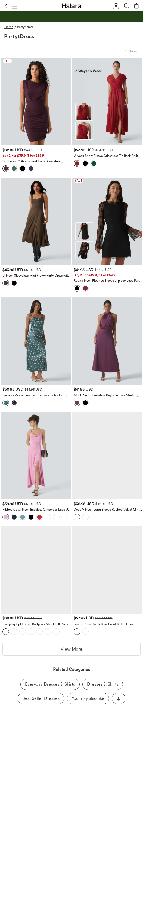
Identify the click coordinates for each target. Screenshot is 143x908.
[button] (5, 6)
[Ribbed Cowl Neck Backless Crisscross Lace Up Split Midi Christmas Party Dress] (36, 455)
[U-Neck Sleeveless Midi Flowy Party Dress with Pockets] (36, 221)
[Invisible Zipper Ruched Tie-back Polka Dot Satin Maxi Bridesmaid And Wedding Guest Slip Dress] (36, 341)
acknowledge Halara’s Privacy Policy (51, 765)
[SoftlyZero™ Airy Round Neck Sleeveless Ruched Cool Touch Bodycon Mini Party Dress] (36, 101)
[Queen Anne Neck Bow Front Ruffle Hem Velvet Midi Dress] (107, 570)
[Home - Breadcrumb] (10, 27)
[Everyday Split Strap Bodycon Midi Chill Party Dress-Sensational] (36, 570)
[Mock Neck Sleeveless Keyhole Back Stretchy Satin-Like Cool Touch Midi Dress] (107, 341)
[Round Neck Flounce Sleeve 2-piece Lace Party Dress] (107, 221)
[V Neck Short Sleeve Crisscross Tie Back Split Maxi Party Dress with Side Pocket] (107, 101)
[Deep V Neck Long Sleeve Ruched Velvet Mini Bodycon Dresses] (107, 455)
